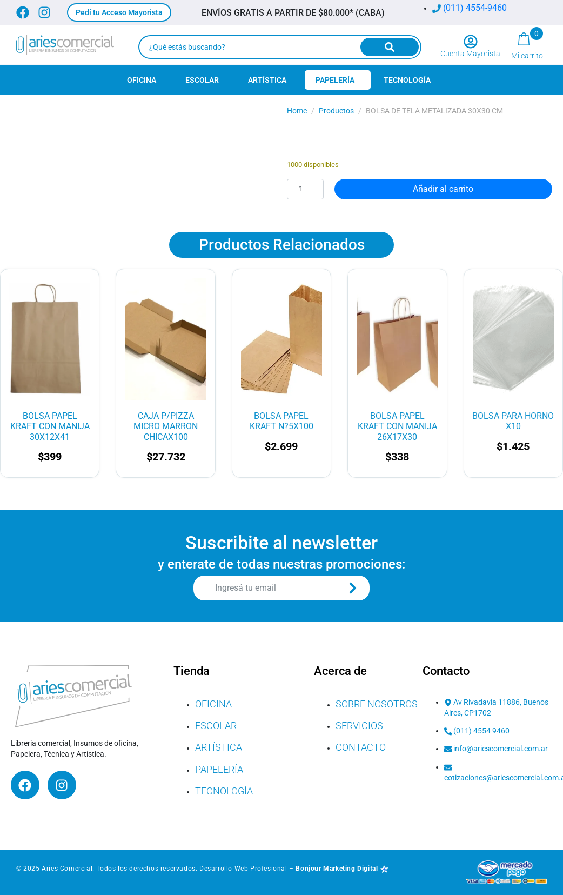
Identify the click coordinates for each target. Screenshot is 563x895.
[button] (119, 12)
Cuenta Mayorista (470, 53)
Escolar (202, 80)
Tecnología (407, 80)
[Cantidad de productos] (305, 189)
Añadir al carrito (443, 189)
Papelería (335, 80)
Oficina (141, 80)
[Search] (389, 47)
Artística (267, 80)
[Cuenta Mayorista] (471, 42)
